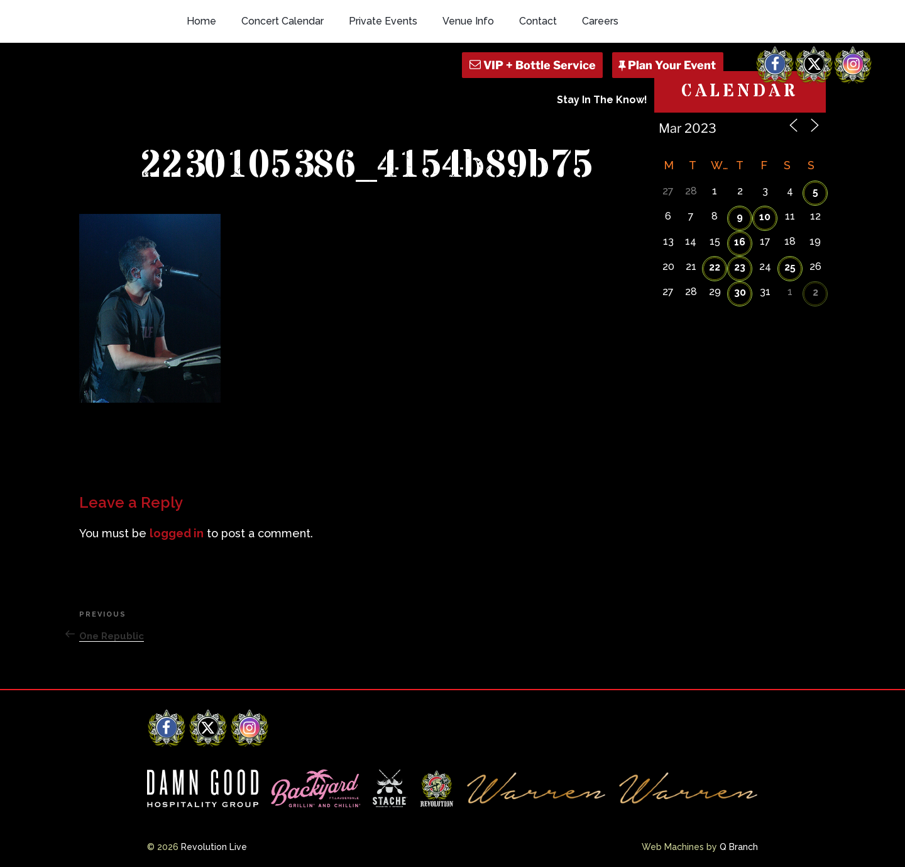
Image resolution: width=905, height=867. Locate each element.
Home (201, 21)
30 (740, 292)
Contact (538, 21)
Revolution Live (214, 847)
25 (790, 267)
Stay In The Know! (602, 100)
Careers (600, 21)
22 (714, 267)
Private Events (383, 21)
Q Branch (739, 847)
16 (739, 242)
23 (739, 267)
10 (765, 217)
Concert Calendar (282, 21)
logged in (177, 533)
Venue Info (468, 21)
